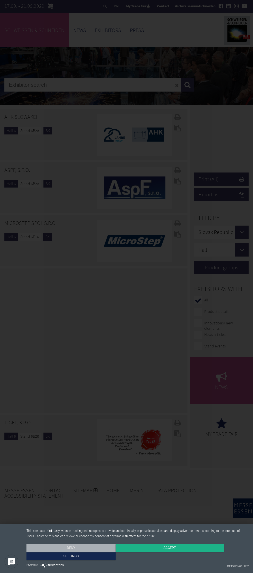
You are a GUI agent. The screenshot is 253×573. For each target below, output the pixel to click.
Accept (137, 557)
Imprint (230, 566)
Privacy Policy (242, 566)
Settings (215, 557)
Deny (60, 557)
